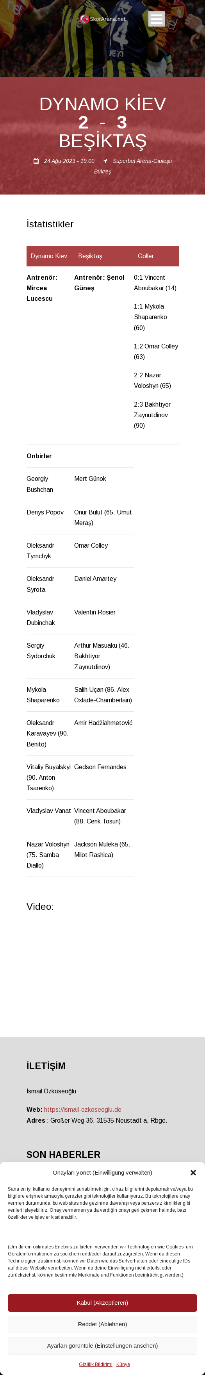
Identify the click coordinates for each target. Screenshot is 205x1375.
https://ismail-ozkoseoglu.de (82, 1109)
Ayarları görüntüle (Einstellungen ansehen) (102, 1345)
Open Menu (156, 19)
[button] (193, 1173)
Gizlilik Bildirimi (95, 1364)
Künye (123, 1364)
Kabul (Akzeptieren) (102, 1302)
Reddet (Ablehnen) (102, 1324)
